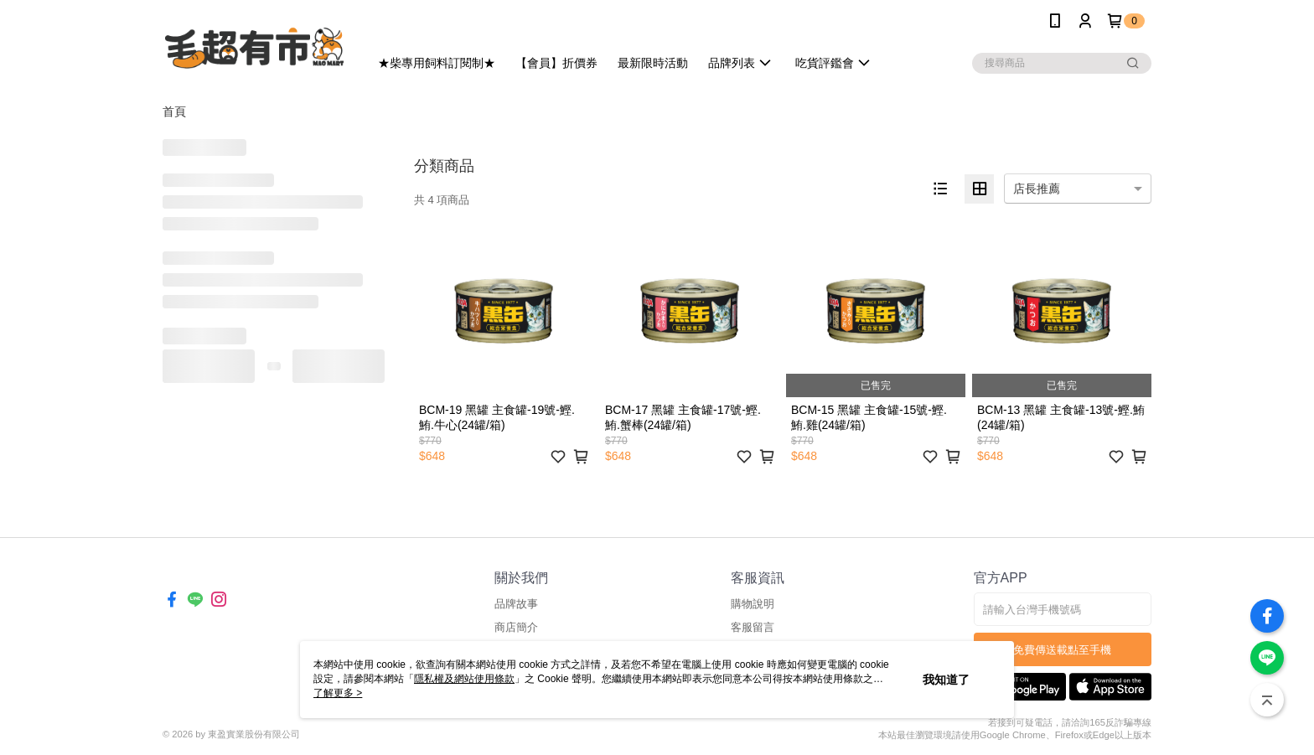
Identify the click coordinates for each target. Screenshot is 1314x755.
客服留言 (752, 627)
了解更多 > (337, 693)
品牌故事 (516, 603)
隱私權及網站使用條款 (464, 679)
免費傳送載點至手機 (1062, 650)
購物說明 (752, 603)
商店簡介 (516, 627)
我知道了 (946, 679)
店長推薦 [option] (1036, 188)
